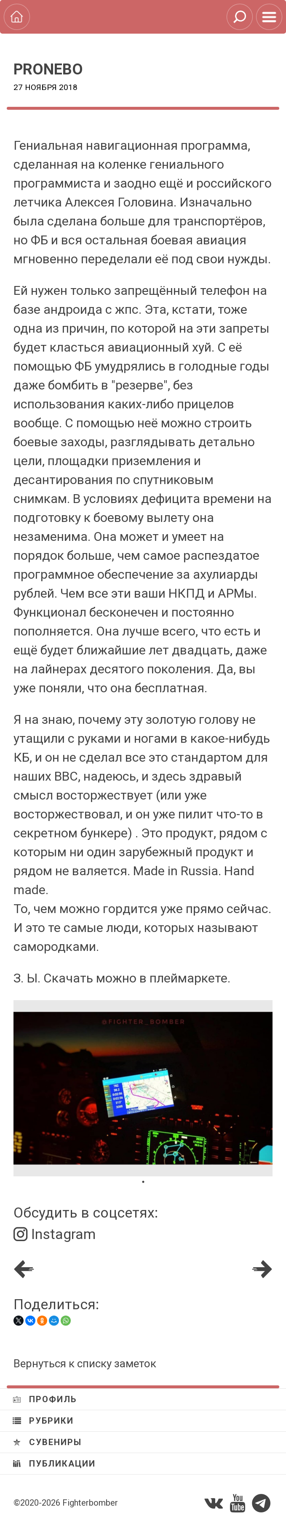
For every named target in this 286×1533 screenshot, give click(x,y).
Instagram (54, 1234)
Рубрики (43, 1421)
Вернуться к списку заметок (84, 1363)
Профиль (45, 1399)
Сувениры (47, 1442)
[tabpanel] (143, 1088)
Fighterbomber (90, 1503)
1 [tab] (143, 1182)
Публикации (54, 1464)
